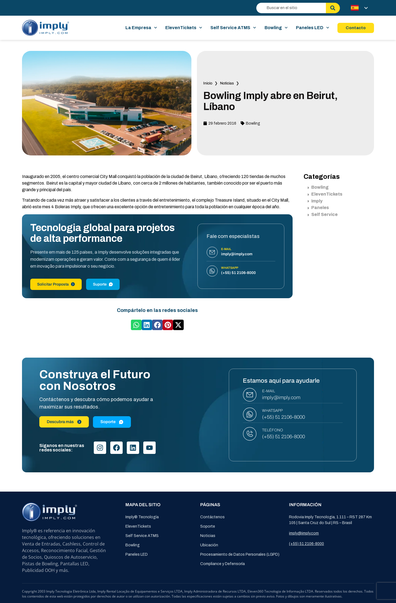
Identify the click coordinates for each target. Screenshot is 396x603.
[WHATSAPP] (250, 414)
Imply (315, 201)
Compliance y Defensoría (222, 564)
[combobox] (291, 8)
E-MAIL (268, 391)
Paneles (318, 207)
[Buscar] (333, 8)
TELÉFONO (272, 430)
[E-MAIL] (250, 395)
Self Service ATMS (233, 28)
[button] (136, 325)
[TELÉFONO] (250, 434)
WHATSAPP (272, 411)
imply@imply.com (281, 397)
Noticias (227, 83)
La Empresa (141, 28)
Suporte (103, 284)
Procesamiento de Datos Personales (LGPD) (239, 554)
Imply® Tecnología (142, 517)
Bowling (276, 28)
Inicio (207, 83)
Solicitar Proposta (56, 284)
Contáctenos (212, 517)
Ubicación (209, 545)
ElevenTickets (183, 28)
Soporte (207, 526)
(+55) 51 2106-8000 (283, 417)
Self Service (323, 214)
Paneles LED (312, 28)
